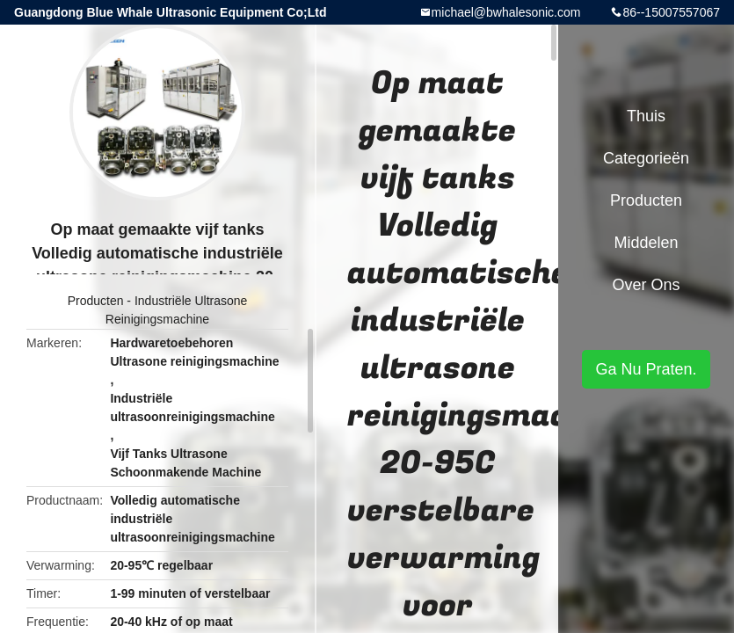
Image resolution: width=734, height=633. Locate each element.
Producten (96, 301)
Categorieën (646, 158)
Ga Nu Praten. (645, 369)
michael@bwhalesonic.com (506, 12)
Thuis (646, 116)
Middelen (646, 242)
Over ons (645, 285)
